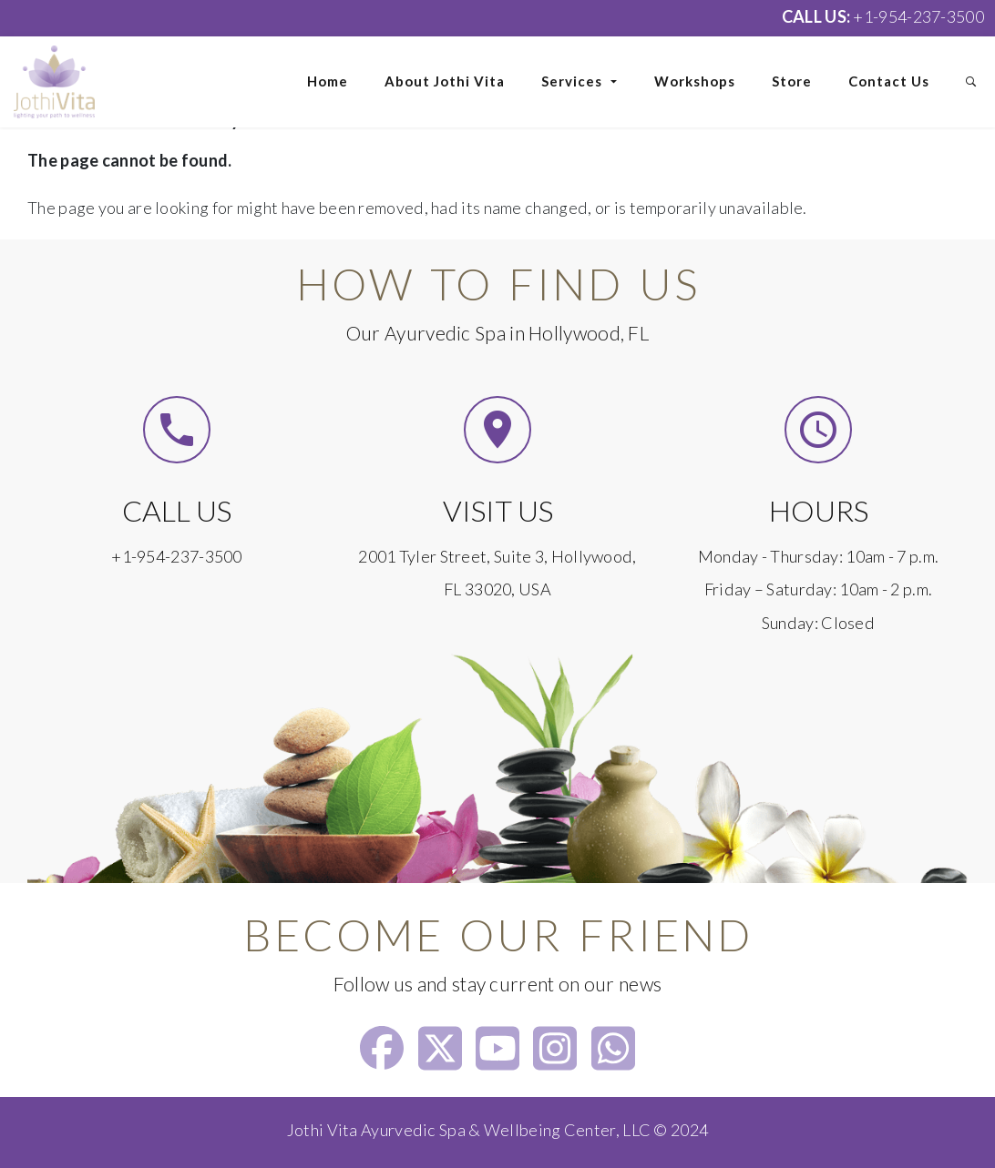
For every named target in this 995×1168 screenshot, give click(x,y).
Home (327, 81)
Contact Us (888, 81)
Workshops (694, 81)
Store (792, 81)
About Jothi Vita (445, 81)
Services (579, 81)
